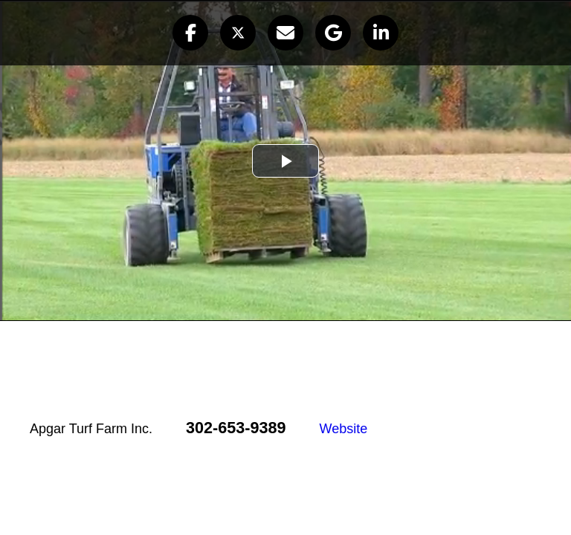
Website (344, 428)
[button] (190, 33)
